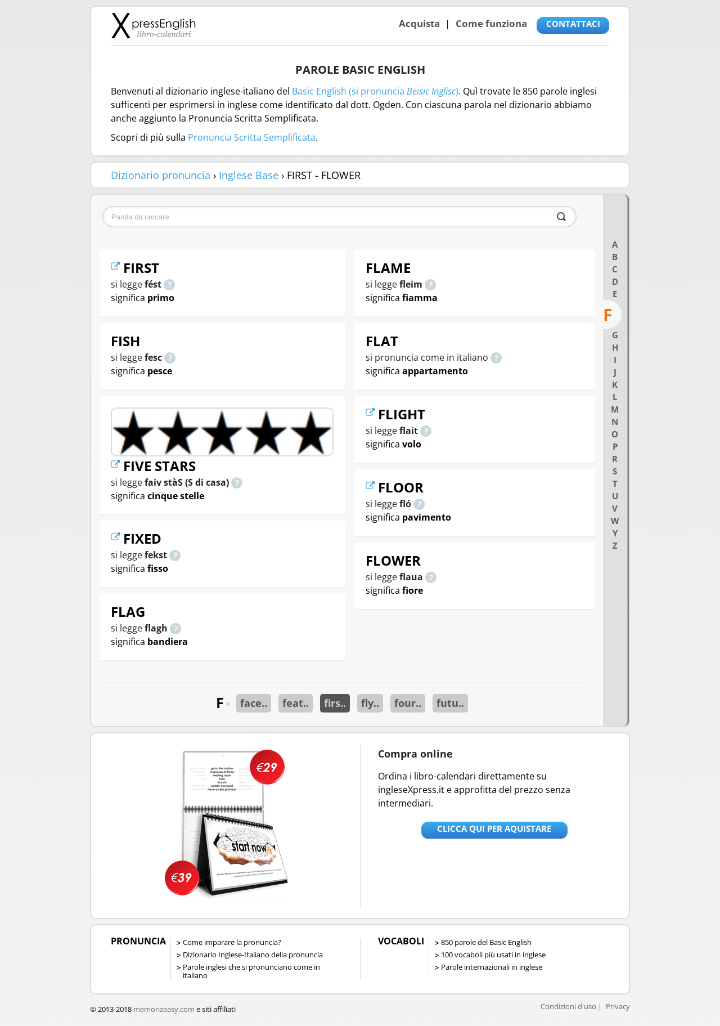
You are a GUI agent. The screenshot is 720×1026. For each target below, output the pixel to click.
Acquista (419, 23)
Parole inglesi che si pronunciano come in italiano (251, 971)
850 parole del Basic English (486, 942)
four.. (407, 703)
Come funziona (491, 23)
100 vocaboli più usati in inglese (493, 954)
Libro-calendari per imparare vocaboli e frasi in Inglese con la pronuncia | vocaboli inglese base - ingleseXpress (153, 25)
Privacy (618, 1006)
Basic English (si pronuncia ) (375, 91)
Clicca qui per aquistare (494, 828)
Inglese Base (248, 175)
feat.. (295, 703)
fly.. (370, 703)
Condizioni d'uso (568, 1006)
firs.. (335, 703)
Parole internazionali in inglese (491, 967)
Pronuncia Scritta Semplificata (252, 137)
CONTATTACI (573, 23)
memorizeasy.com (164, 1009)
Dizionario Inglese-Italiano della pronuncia (253, 954)
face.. (253, 703)
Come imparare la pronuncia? (232, 942)
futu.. (450, 703)
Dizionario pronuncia (160, 175)
